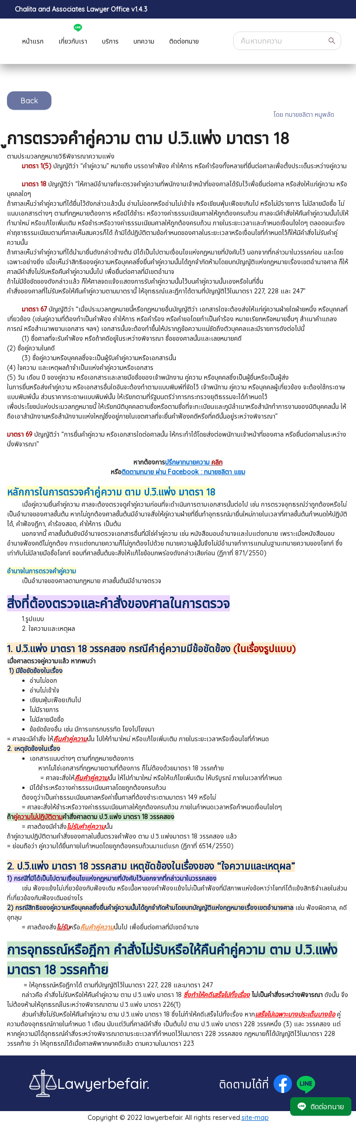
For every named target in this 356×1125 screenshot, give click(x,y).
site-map (255, 1117)
